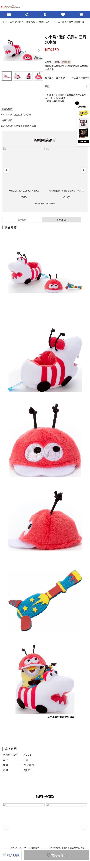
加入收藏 (10, 855)
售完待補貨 (57, 855)
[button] (38, 50)
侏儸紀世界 (44, 21)
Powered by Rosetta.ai (45, 203)
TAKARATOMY (16, 21)
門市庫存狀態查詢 (80, 77)
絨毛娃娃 (30, 21)
